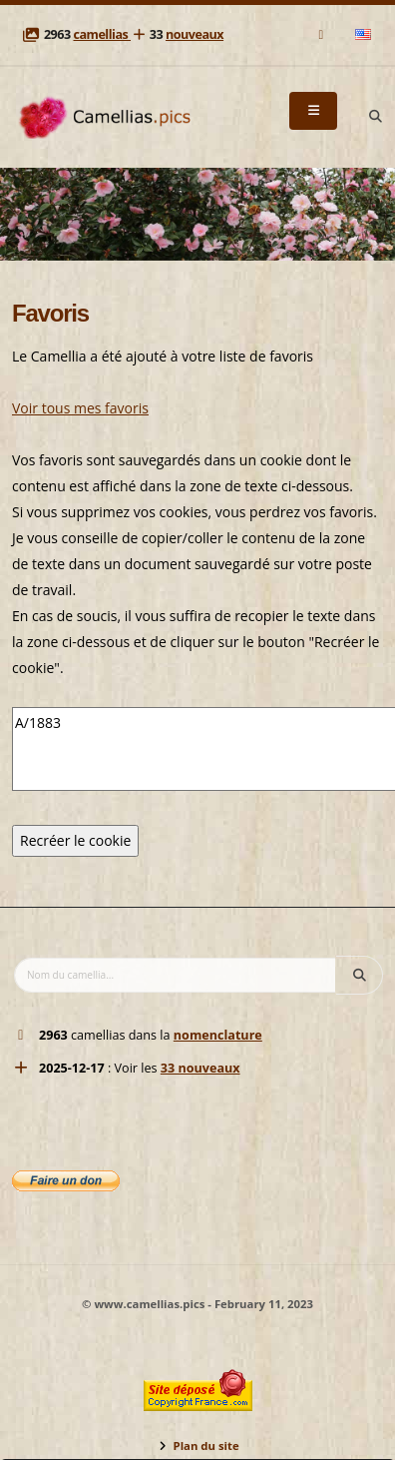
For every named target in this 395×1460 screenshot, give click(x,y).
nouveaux (194, 34)
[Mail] (322, 34)
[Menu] (313, 111)
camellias (102, 34)
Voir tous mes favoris (80, 407)
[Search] (375, 117)
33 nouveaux (200, 1068)
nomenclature (218, 1035)
